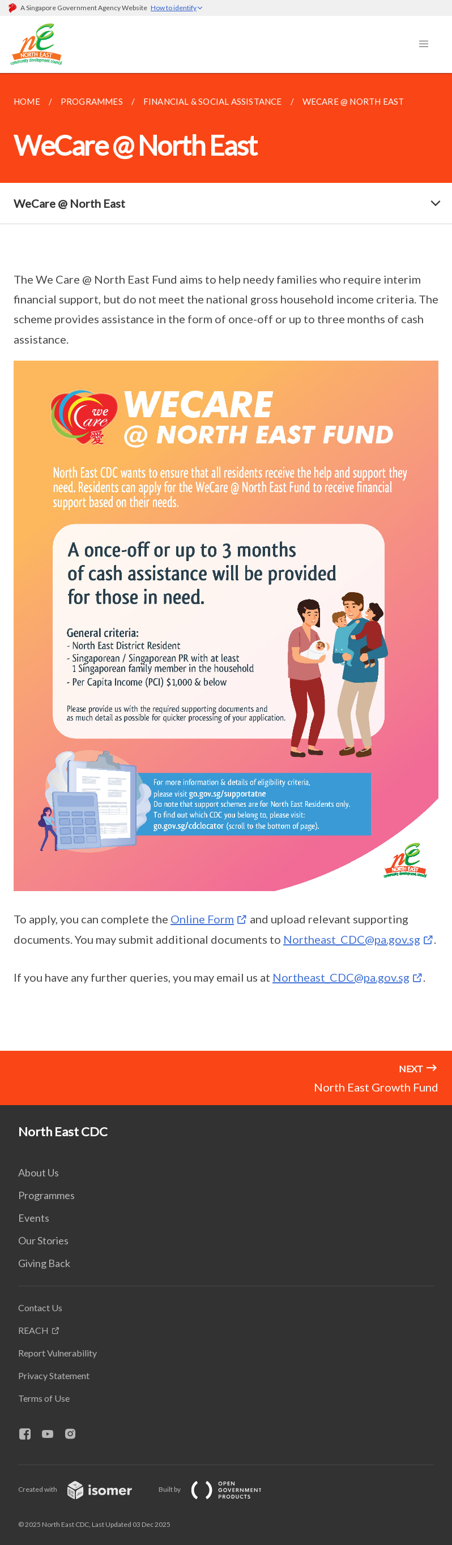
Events (33, 1218)
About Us (38, 1172)
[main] (226, 562)
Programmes (46, 1195)
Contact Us (40, 1307)
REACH (33, 1330)
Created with (84, 1489)
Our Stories (43, 1240)
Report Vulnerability (57, 1352)
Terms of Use (44, 1398)
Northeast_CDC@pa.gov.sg (351, 939)
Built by (219, 1489)
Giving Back (44, 1263)
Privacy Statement (53, 1375)
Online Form (202, 919)
